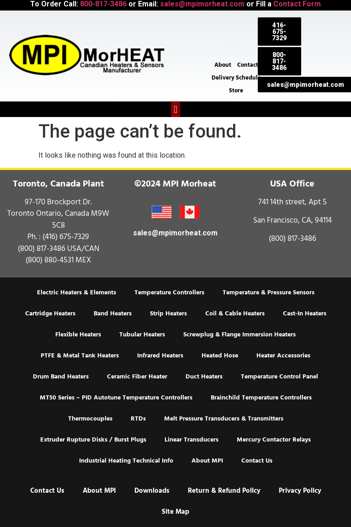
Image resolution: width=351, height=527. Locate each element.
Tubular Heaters (142, 335)
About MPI (207, 461)
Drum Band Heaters (61, 377)
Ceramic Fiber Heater (137, 377)
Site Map (175, 511)
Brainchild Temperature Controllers (261, 398)
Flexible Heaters (78, 335)
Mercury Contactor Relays (274, 440)
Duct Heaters (204, 377)
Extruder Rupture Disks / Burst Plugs (93, 440)
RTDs (138, 419)
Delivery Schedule (236, 78)
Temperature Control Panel (279, 377)
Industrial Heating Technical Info (126, 461)
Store (236, 90)
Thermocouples (90, 419)
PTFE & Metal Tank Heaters (80, 356)
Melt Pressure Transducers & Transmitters (223, 419)
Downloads (152, 490)
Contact (247, 65)
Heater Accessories (283, 356)
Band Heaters (113, 314)
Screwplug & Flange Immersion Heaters (239, 335)
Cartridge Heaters (50, 314)
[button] (175, 109)
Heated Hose (220, 356)
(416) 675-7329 (66, 236)
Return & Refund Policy (224, 490)
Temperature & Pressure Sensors (268, 292)
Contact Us (256, 461)
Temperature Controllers (169, 292)
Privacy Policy (300, 490)
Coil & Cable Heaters (235, 314)
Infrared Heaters (160, 356)
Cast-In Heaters (304, 314)
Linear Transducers (191, 440)
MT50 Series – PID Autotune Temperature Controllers (116, 398)
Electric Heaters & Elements (76, 292)
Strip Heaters (168, 314)
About (222, 65)
